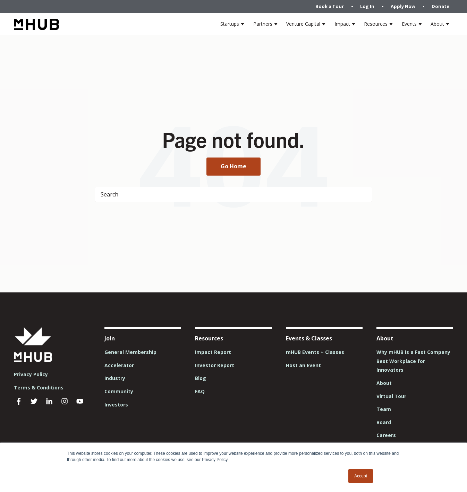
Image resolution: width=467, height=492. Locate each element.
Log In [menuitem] (367, 6)
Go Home (233, 166)
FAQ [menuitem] (200, 391)
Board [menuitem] (383, 422)
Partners (262, 24)
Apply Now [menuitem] (403, 6)
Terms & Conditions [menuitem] (38, 387)
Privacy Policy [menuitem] (31, 374)
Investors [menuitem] (116, 404)
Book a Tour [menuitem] (329, 6)
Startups (229, 24)
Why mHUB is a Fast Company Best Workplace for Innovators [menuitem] (413, 361)
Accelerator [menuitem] (119, 365)
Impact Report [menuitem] (213, 352)
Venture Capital (303, 24)
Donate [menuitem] (440, 6)
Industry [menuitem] (114, 378)
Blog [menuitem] (200, 378)
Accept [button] (360, 476)
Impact (342, 24)
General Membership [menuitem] (130, 352)
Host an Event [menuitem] (303, 365)
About (437, 24)
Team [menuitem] (383, 409)
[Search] (233, 194)
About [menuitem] (384, 383)
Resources (376, 24)
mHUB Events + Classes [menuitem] (315, 352)
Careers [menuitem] (386, 435)
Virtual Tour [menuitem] (391, 396)
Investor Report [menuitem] (214, 365)
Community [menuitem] (118, 391)
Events (409, 24)
